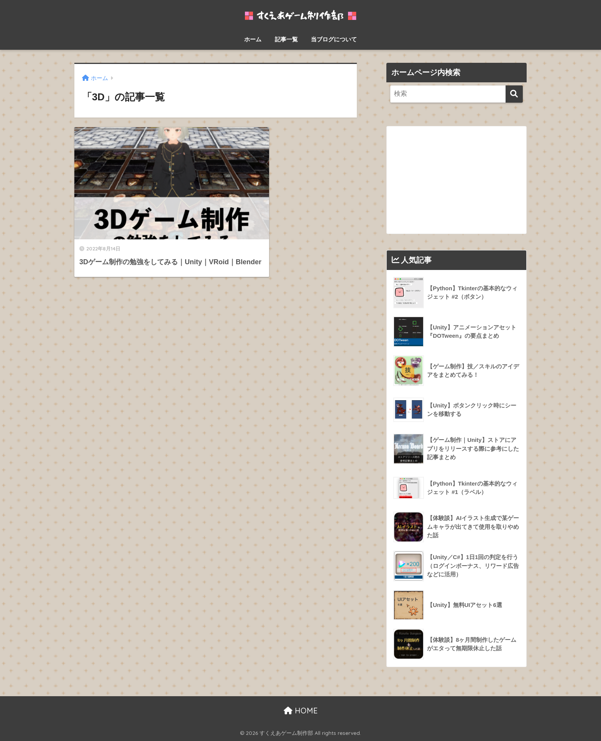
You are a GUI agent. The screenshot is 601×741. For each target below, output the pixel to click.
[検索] (514, 94)
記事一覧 (286, 39)
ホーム (252, 39)
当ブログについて (334, 39)
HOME (301, 710)
